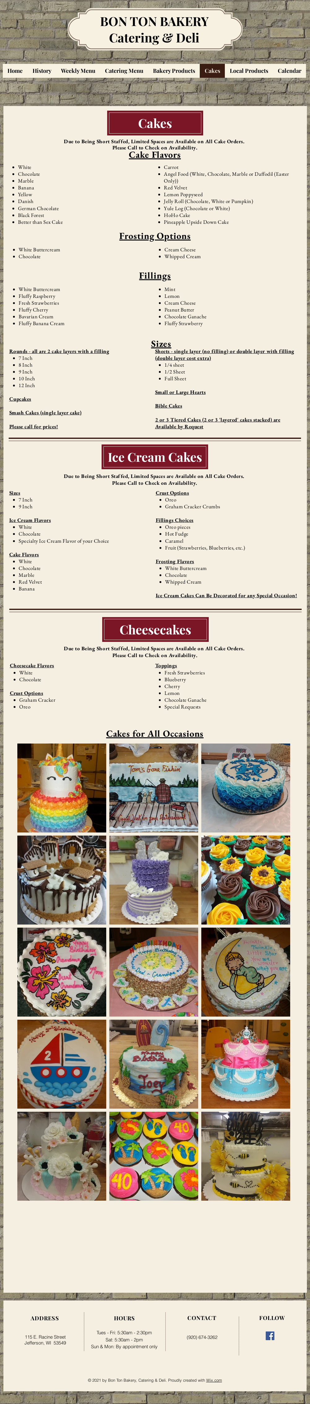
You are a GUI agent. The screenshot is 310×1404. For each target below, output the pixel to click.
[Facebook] (270, 1335)
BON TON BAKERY (154, 21)
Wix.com (214, 1380)
